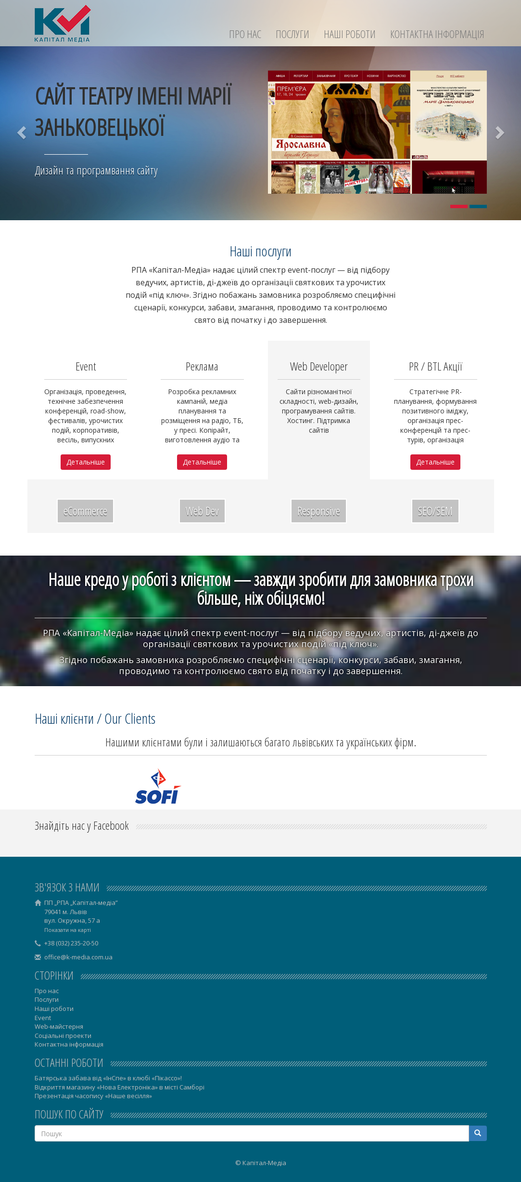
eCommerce (85, 510)
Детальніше (85, 461)
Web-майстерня (59, 1026)
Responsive (318, 510)
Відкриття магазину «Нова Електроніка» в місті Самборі (119, 1087)
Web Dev (202, 510)
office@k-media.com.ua (78, 957)
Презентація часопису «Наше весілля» (93, 1095)
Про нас (245, 34)
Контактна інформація (437, 34)
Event (43, 1017)
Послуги (292, 34)
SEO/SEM (435, 510)
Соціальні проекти (63, 1035)
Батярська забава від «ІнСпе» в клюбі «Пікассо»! (108, 1078)
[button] (22, 132)
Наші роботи (350, 34)
